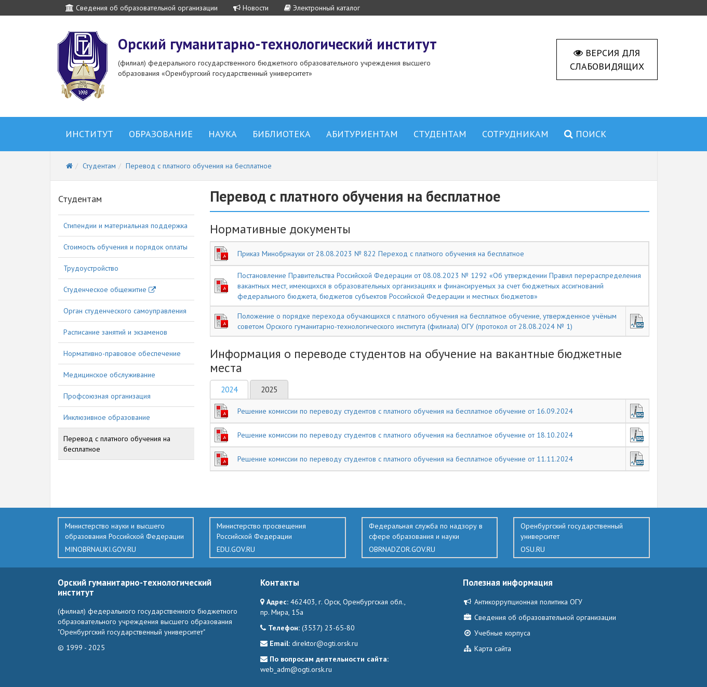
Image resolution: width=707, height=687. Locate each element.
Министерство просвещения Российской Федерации (278, 537)
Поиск (585, 134)
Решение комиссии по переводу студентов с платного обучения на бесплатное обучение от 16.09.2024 (405, 411)
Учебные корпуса (496, 633)
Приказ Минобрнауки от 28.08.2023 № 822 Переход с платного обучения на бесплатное (380, 253)
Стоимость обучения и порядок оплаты (125, 247)
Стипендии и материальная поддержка (125, 225)
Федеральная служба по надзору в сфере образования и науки (430, 537)
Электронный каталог (322, 7)
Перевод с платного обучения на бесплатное (116, 444)
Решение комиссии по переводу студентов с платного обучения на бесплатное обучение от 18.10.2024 (405, 435)
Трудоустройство (90, 268)
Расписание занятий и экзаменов (115, 332)
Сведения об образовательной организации (141, 7)
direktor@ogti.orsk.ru (325, 643)
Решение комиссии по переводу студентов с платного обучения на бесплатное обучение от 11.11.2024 (405, 459)
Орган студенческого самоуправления (124, 310)
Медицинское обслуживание (109, 374)
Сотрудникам (515, 134)
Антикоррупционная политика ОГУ (522, 601)
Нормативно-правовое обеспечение (122, 353)
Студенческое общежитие (109, 289)
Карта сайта (487, 648)
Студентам (439, 134)
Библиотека (281, 134)
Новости (251, 7)
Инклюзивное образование (106, 417)
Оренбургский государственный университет (582, 537)
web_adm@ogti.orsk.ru (296, 669)
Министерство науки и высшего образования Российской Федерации (126, 537)
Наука (222, 134)
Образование (161, 134)
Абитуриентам (362, 134)
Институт (89, 134)
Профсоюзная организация (107, 396)
